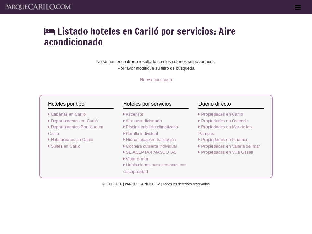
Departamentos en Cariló (73, 120)
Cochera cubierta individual (150, 146)
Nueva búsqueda (156, 79)
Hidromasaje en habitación (149, 139)
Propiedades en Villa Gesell (225, 152)
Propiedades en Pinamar (223, 139)
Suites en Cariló (64, 146)
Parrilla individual (140, 133)
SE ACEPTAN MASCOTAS (150, 152)
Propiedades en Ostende (223, 120)
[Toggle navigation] (298, 9)
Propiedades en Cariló (220, 114)
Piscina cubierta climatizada (150, 126)
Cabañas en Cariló (67, 114)
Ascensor (133, 114)
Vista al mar (135, 158)
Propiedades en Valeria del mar (229, 146)
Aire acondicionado (142, 120)
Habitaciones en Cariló (70, 139)
